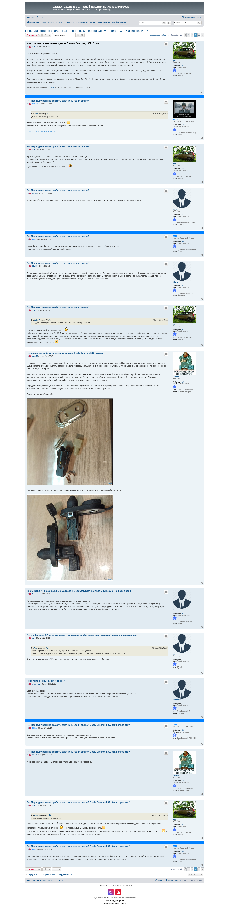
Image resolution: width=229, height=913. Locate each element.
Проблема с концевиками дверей (46, 680)
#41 (28, 684)
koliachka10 (177, 700)
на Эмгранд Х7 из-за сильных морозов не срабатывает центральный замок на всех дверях (79, 591)
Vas (174, 610)
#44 (28, 805)
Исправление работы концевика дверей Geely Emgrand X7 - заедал (65, 353)
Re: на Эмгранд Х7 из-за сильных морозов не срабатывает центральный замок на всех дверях (82, 635)
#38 (28, 356)
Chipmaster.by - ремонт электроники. (41, 131)
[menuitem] (39, 17)
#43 (28, 755)
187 (183, 125)
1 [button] (188, 35)
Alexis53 (176, 377)
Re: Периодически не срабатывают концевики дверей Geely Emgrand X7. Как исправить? (78, 725)
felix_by (175, 119)
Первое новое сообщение (159, 35)
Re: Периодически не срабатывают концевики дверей (58, 100)
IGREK (175, 236)
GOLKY (175, 282)
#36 (28, 266)
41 (183, 214)
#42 (28, 728)
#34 (28, 193)
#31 (28, 47)
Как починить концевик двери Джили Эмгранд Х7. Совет (64, 43)
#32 (28, 104)
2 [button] (192, 35)
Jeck (174, 60)
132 (183, 382)
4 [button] (198, 35)
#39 (28, 594)
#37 (28, 310)
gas (174, 654)
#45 (28, 849)
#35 (28, 239)
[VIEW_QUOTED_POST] (48, 113)
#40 (28, 638)
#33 (28, 149)
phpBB (109, 898)
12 (183, 659)
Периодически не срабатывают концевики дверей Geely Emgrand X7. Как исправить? (86, 30)
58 (183, 241)
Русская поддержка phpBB (114, 901)
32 (183, 65)
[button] (185, 35)
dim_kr (175, 209)
